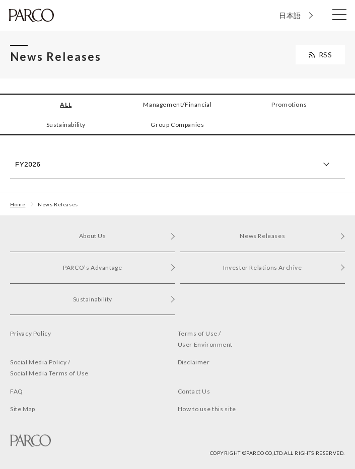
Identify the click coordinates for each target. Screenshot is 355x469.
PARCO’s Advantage (119, 267)
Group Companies (177, 124)
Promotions (289, 104)
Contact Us (194, 391)
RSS (325, 54)
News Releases (58, 204)
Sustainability (66, 124)
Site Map (22, 409)
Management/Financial (177, 104)
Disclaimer (194, 362)
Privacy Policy (30, 333)
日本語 (290, 15)
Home (17, 204)
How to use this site (207, 409)
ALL (66, 104)
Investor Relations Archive (284, 267)
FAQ (16, 391)
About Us (127, 236)
